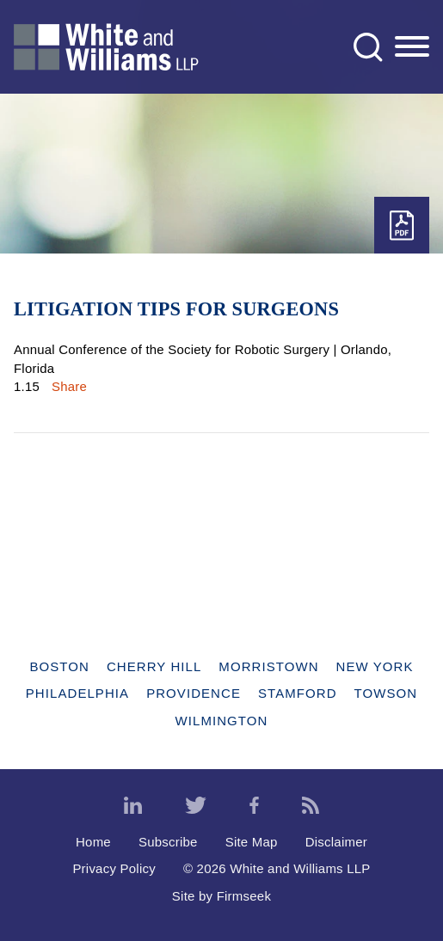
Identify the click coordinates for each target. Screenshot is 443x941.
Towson (386, 693)
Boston (59, 666)
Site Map (251, 841)
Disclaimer (336, 841)
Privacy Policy (114, 868)
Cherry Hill (154, 666)
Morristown (268, 666)
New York (375, 666)
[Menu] (412, 47)
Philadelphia (77, 693)
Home (93, 841)
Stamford (297, 693)
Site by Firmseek (221, 896)
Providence (193, 693)
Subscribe (168, 841)
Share (69, 386)
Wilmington (221, 720)
